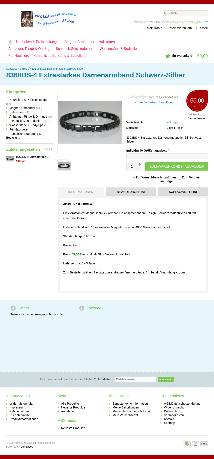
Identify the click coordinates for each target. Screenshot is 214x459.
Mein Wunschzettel (125, 415)
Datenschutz (172, 411)
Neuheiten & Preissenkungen (38, 42)
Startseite (10, 41)
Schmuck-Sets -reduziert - (75, 49)
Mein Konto (154, 28)
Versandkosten (196, 118)
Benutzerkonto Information (130, 403)
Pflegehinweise (20, 415)
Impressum (17, 407)
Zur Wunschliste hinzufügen (155, 177)
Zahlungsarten (19, 411)
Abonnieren (165, 379)
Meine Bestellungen (126, 407)
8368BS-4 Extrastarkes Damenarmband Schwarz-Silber (52, 68)
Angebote (67, 411)
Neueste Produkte (73, 407)
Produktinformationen (24, 419)
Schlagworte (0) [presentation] (183, 191)
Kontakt (169, 419)
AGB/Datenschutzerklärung (182, 403)
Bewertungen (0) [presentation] (131, 191)
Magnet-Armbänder (79, 42)
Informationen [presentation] (80, 191)
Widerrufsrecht (174, 407)
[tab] (80, 191)
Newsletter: (76, 379)
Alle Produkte (70, 403)
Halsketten (107, 42)
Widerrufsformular (21, 403)
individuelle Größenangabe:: (147, 150)
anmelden (176, 22)
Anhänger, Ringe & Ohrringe (29, 49)
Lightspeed (27, 446)
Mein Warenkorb (181, 28)
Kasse (203, 28)
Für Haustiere (18, 55)
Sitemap (169, 423)
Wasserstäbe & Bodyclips (119, 49)
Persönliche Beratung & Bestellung (59, 55)
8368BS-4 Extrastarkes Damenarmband (42, 156)
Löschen (48, 149)
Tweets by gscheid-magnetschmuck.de (36, 314)
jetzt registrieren (197, 22)
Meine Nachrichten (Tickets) (131, 411)
